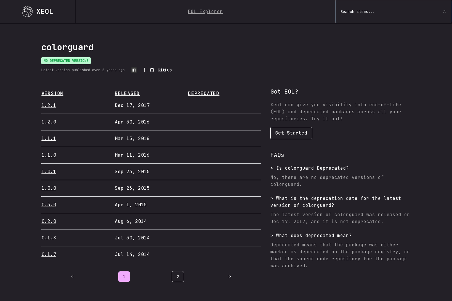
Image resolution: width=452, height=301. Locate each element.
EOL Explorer (205, 11)
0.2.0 (49, 221)
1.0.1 (49, 172)
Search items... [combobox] (393, 11)
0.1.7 (49, 254)
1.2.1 (49, 105)
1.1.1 (49, 138)
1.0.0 (49, 188)
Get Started (291, 133)
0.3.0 (49, 205)
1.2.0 (49, 122)
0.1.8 (49, 238)
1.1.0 (49, 155)
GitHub (165, 70)
